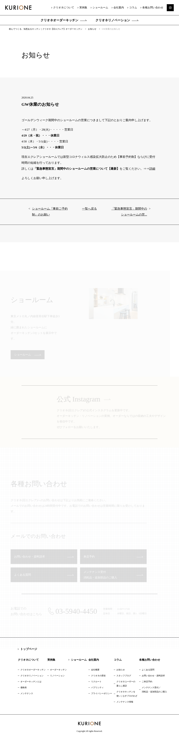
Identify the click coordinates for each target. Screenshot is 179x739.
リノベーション (57, 675)
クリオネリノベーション (112, 20)
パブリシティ (97, 687)
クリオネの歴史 (98, 675)
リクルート (96, 681)
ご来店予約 (147, 681)
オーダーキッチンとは (30, 681)
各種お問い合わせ (152, 7)
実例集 (83, 7)
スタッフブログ (123, 675)
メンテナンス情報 (124, 702)
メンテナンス (26, 693)
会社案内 (118, 7)
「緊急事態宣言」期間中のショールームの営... (129, 214)
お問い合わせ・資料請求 (153, 675)
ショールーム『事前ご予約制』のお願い (50, 214)
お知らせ (120, 669)
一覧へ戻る (89, 211)
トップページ (28, 649)
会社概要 (95, 669)
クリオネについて (63, 7)
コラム (133, 7)
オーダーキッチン (58, 669)
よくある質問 (148, 669)
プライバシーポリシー (101, 693)
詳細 (152, 171)
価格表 (23, 687)
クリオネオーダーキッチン (59, 20)
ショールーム (100, 7)
